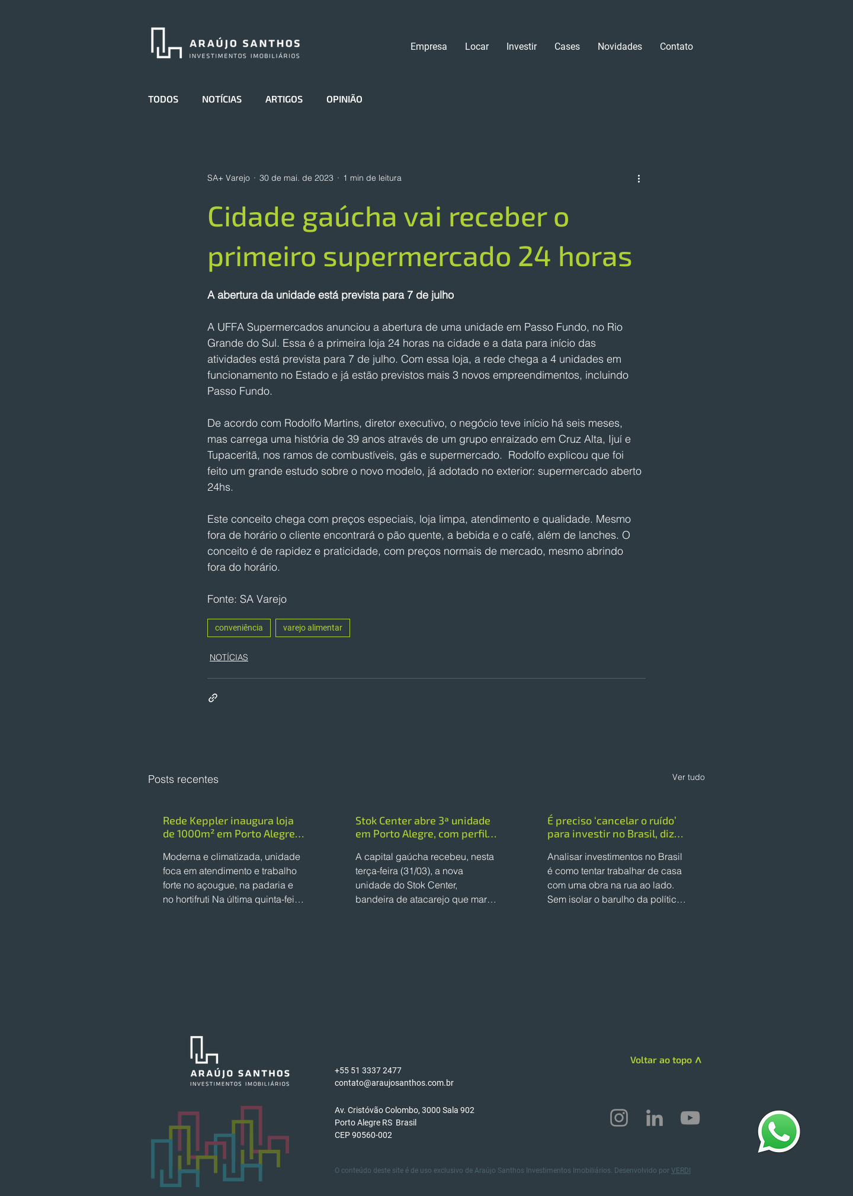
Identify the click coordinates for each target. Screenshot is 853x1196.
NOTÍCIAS (222, 98)
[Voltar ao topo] (649, 1060)
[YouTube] (690, 1118)
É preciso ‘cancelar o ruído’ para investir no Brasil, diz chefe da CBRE (611, 827)
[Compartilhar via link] (213, 697)
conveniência (239, 627)
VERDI (681, 1170)
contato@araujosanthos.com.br (394, 1083)
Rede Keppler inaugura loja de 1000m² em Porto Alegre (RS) (229, 827)
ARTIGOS (284, 98)
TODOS (163, 98)
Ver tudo (688, 777)
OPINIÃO (344, 98)
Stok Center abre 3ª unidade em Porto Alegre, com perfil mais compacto (422, 827)
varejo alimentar (312, 627)
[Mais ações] (638, 178)
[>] (697, 1061)
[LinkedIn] (654, 1118)
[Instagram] (619, 1118)
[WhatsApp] (779, 1131)
